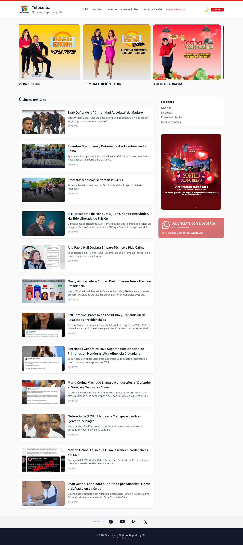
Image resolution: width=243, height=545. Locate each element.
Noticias (97, 9)
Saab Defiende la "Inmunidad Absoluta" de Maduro (105, 112)
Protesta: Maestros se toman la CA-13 (95, 180)
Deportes (112, 9)
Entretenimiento (130, 9)
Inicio (86, 9)
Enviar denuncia (175, 9)
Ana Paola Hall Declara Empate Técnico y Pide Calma (106, 247)
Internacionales (153, 9)
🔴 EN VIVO (217, 9)
